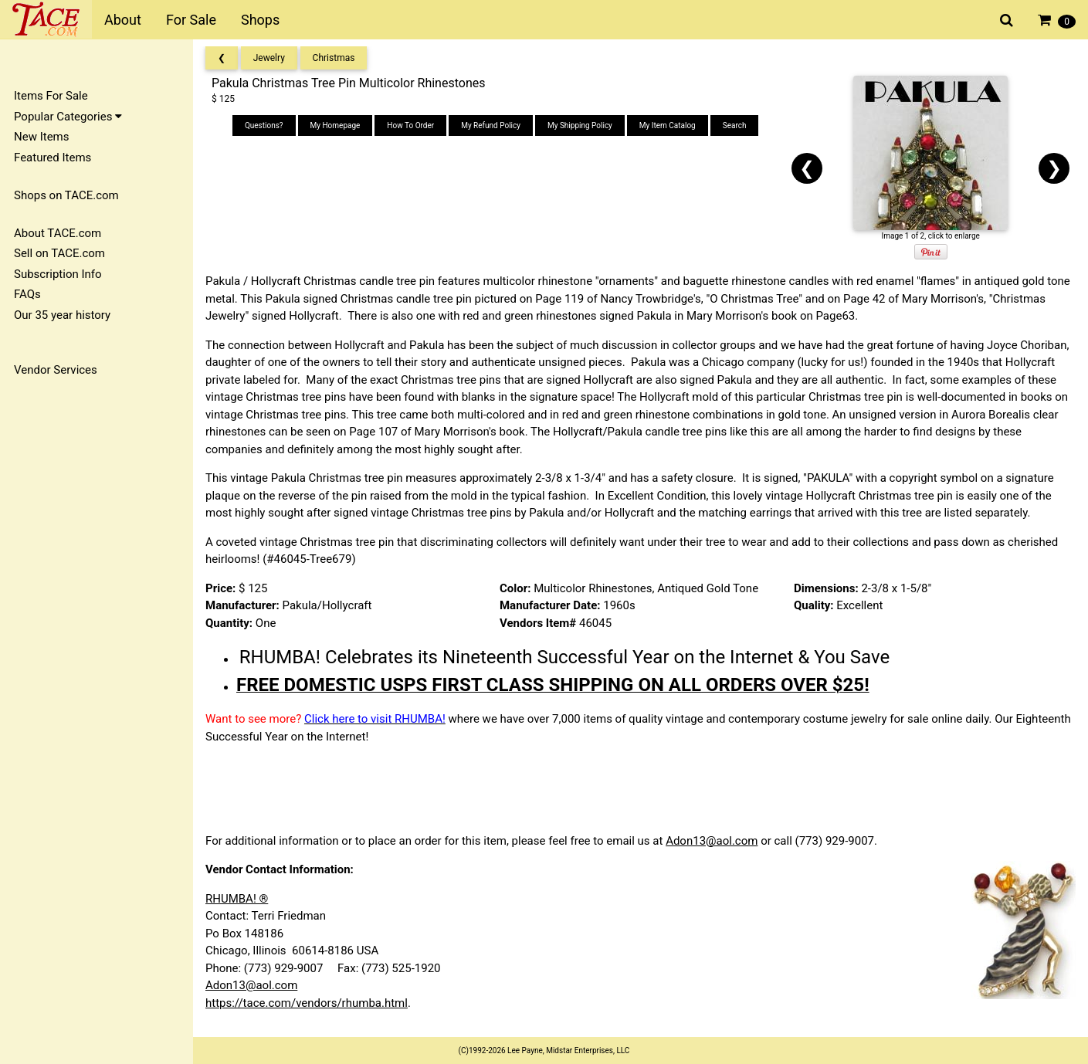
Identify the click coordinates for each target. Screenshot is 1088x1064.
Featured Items (52, 157)
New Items (41, 137)
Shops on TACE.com (66, 195)
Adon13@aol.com (712, 841)
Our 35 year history (62, 315)
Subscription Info (58, 274)
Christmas (334, 58)
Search (735, 125)
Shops (260, 20)
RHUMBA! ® (236, 899)
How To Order (410, 125)
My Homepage (335, 125)
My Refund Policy (490, 125)
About (122, 20)
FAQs (27, 294)
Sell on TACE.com (59, 253)
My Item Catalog (667, 125)
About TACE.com (57, 233)
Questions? (264, 125)
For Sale (191, 20)
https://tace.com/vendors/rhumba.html (306, 1003)
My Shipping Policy (579, 125)
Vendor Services (55, 370)
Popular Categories (68, 117)
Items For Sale (51, 96)
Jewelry (269, 58)
